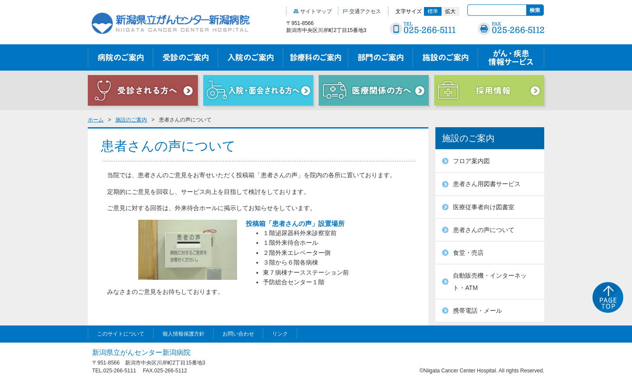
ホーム (96, 120)
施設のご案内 (131, 120)
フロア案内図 (471, 160)
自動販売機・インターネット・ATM (490, 281)
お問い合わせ (238, 334)
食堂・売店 (468, 252)
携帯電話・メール (477, 310)
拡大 (450, 11)
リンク (280, 334)
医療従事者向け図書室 (483, 207)
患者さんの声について (483, 229)
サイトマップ (312, 11)
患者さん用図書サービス (487, 183)
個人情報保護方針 (183, 334)
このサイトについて (120, 334)
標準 (432, 11)
